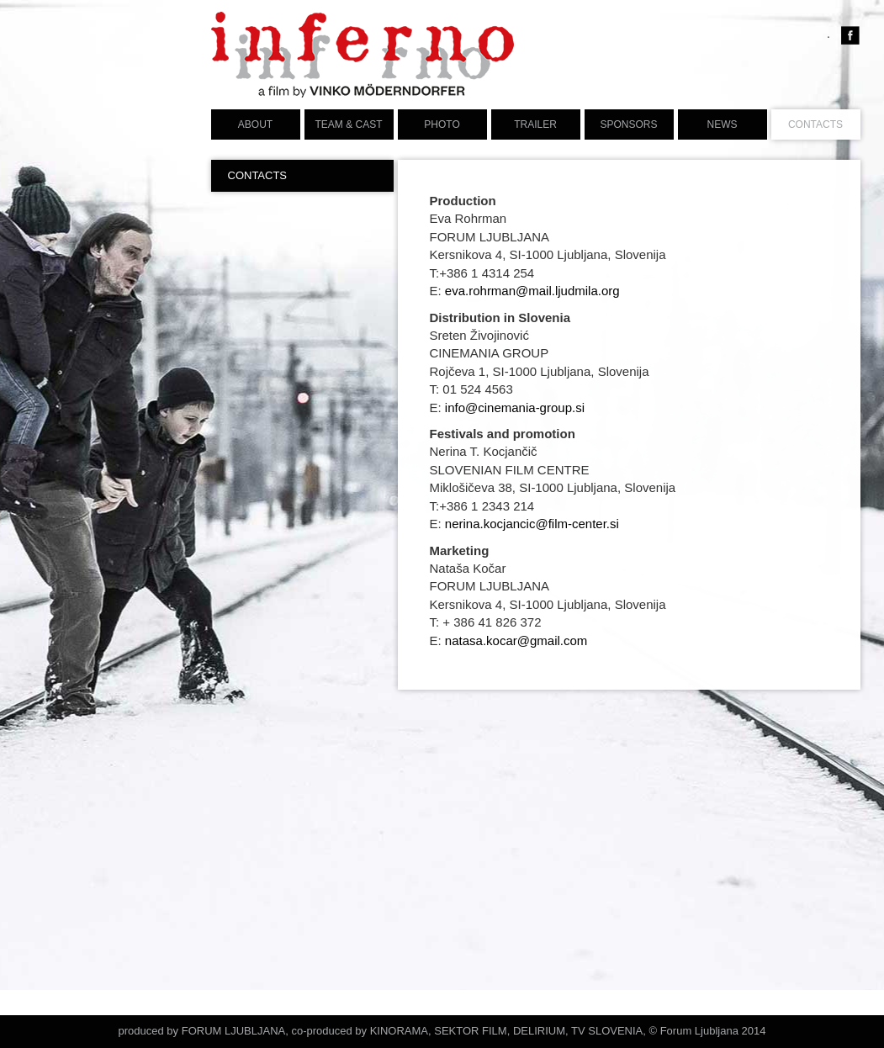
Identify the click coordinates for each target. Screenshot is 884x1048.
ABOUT (255, 124)
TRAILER (535, 124)
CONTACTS (815, 124)
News (722, 124)
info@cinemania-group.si (515, 407)
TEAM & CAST (348, 124)
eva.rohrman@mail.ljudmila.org (532, 290)
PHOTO (441, 124)
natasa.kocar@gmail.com (516, 640)
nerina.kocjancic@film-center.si (532, 523)
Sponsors (628, 124)
